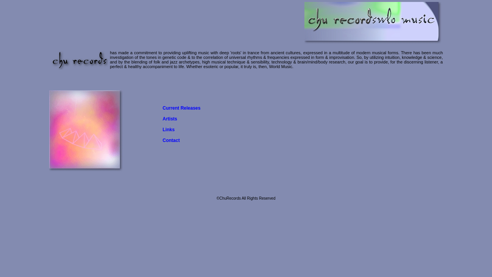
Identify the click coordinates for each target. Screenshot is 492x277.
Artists (170, 119)
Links (169, 129)
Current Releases (182, 108)
